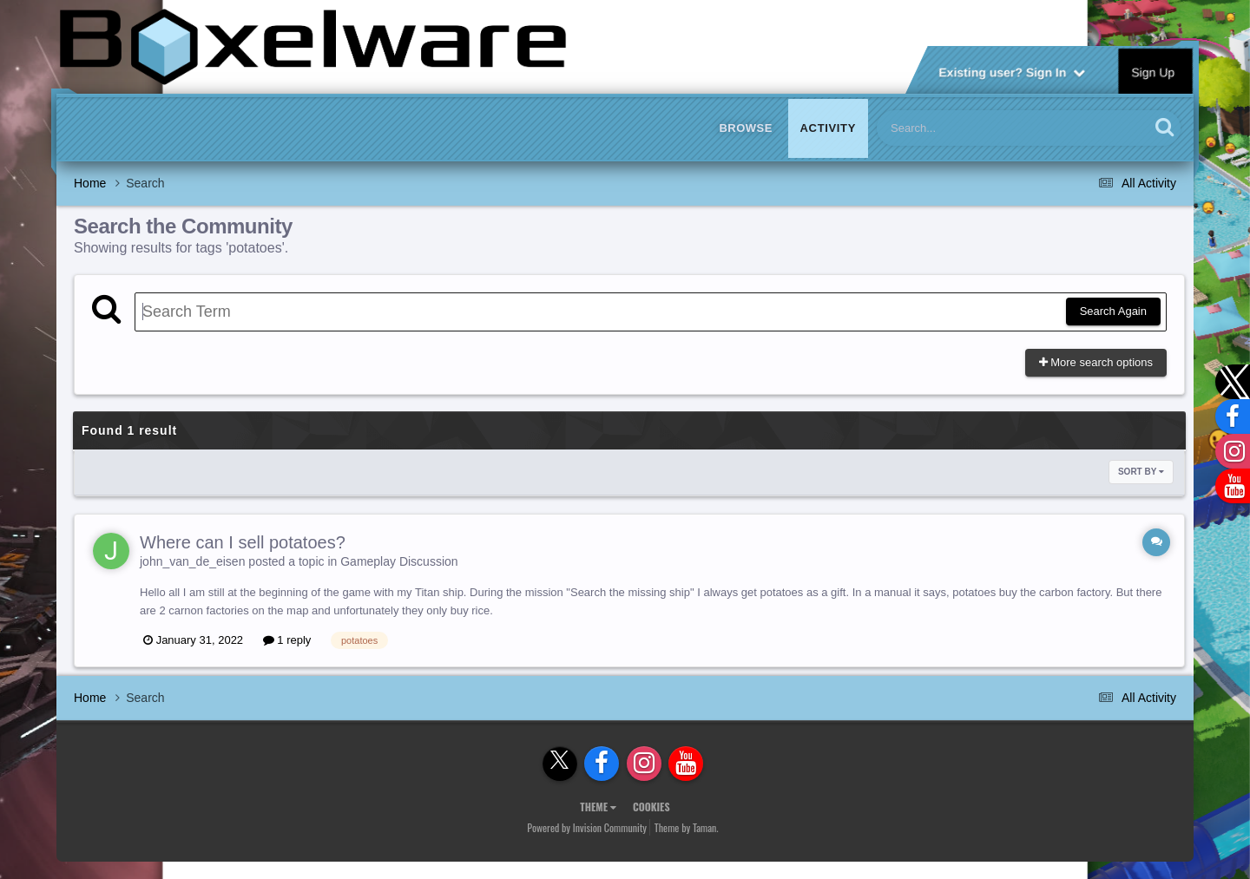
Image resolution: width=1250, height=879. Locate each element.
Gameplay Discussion (398, 561)
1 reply (287, 639)
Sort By (1141, 471)
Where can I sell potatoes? (242, 542)
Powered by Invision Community (587, 827)
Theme (598, 806)
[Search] (968, 128)
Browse (746, 127)
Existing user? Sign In (1011, 71)
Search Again (1113, 311)
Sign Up (1153, 71)
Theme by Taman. (687, 827)
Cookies (651, 806)
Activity (828, 127)
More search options (1096, 362)
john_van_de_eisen (192, 561)
